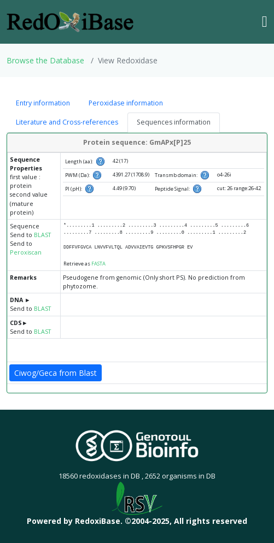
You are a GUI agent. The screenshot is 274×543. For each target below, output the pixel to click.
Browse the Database (45, 60)
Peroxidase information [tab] (126, 103)
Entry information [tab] (43, 103)
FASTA (98, 263)
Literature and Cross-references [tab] (67, 122)
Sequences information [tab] (174, 122)
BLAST (42, 235)
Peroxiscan (26, 252)
